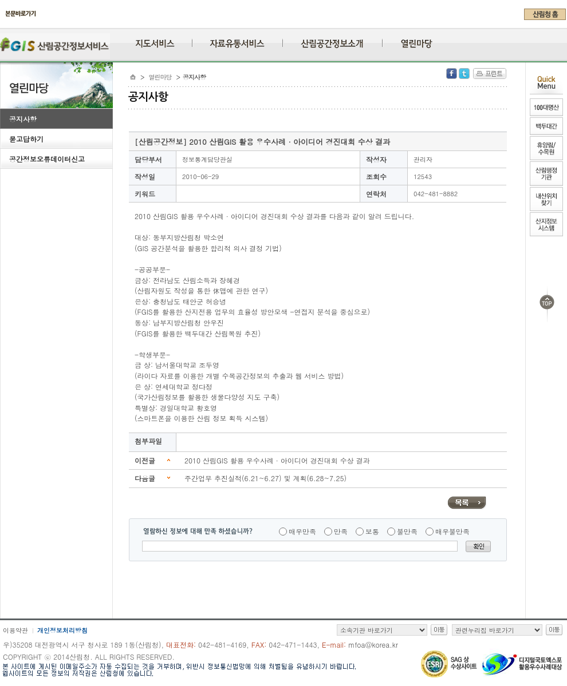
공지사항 (23, 119)
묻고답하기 (26, 139)
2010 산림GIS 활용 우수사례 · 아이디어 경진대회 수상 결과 (277, 460)
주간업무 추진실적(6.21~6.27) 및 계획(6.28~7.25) (265, 478)
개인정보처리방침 (62, 630)
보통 (372, 531)
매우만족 (302, 531)
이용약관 (15, 630)
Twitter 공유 (464, 73)
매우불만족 (452, 531)
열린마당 (160, 77)
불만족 (407, 531)
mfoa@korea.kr (373, 644)
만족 (341, 531)
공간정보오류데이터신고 (47, 159)
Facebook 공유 (451, 73)
